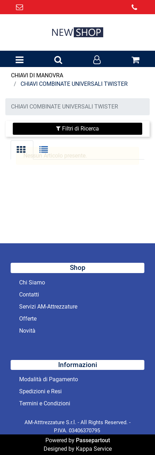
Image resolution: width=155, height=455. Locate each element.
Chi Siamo (32, 282)
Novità (27, 330)
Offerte (28, 318)
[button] (58, 60)
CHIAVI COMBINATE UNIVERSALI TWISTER (74, 84)
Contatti (29, 294)
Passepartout (93, 440)
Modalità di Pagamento (48, 379)
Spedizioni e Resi (40, 391)
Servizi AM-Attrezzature (48, 306)
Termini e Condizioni (44, 403)
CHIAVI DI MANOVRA (37, 75)
